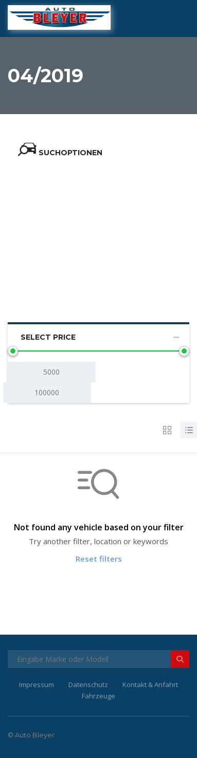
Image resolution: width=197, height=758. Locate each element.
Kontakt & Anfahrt (150, 684)
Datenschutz (88, 684)
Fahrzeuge (98, 695)
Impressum (36, 684)
